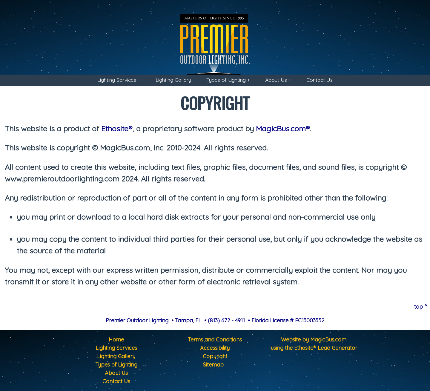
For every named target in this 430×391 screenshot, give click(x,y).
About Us (116, 373)
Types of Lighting (116, 364)
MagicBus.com (328, 339)
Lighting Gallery (173, 80)
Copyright (215, 356)
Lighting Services (116, 347)
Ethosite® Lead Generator (325, 347)
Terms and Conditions (215, 339)
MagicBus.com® (283, 128)
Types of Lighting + (228, 80)
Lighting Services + (118, 80)
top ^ (420, 306)
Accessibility (215, 347)
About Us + (278, 80)
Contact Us (319, 80)
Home (116, 339)
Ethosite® (117, 128)
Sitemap (213, 364)
